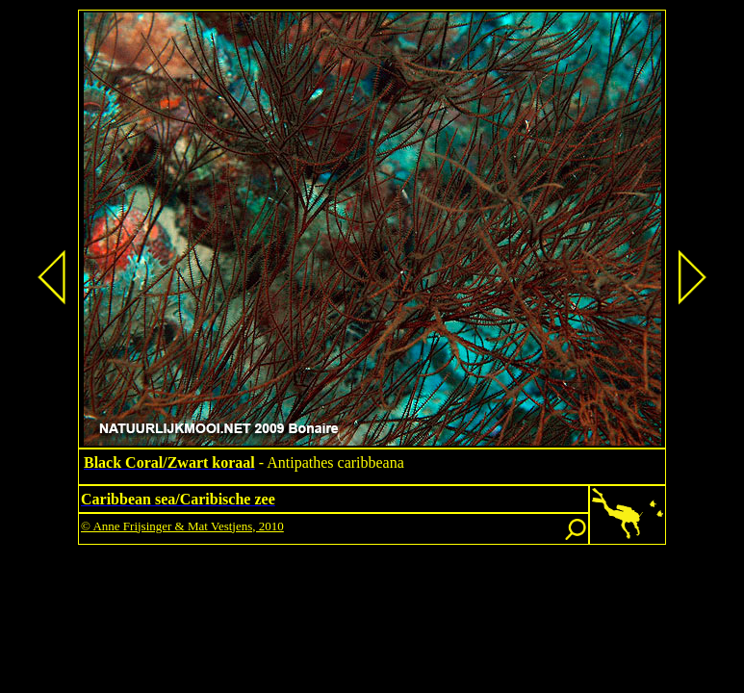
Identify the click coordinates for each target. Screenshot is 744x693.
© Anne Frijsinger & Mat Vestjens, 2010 (182, 526)
